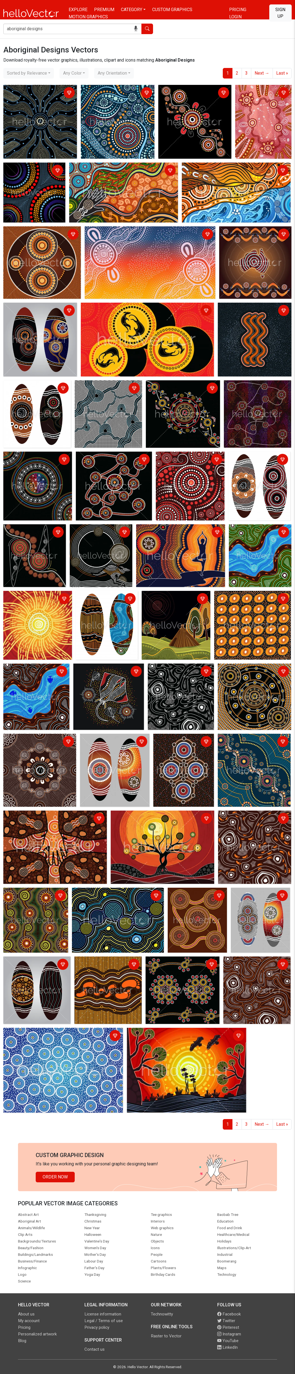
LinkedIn (227, 1347)
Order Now (55, 1177)
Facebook (229, 1314)
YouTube (228, 1340)
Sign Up (280, 13)
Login (235, 16)
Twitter (226, 1320)
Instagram (229, 1334)
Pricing (237, 9)
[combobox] (28, 73)
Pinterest (228, 1327)
